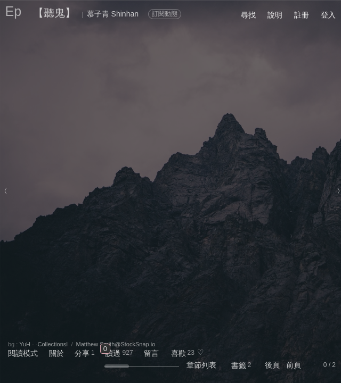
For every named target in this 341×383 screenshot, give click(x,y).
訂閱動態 (164, 14)
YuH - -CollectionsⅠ (43, 344)
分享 (82, 353)
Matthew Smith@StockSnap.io (116, 344)
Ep (13, 11)
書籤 (238, 365)
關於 (56, 353)
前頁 (293, 365)
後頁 (272, 365)
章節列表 (201, 365)
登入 (328, 15)
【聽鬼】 (54, 13)
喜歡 (178, 353)
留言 (151, 353)
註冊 (301, 15)
